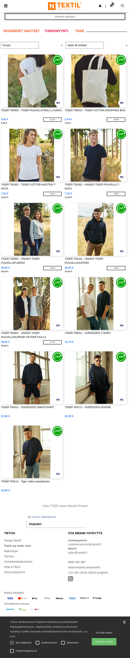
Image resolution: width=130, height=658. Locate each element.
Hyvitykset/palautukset (18, 561)
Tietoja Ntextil (12, 540)
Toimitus (9, 556)
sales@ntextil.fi (77, 552)
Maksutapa (11, 551)
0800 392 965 (76, 562)
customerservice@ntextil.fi (84, 544)
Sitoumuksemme (14, 572)
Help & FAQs (12, 567)
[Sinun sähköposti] (56, 517)
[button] (100, 5)
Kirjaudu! (35, 524)
